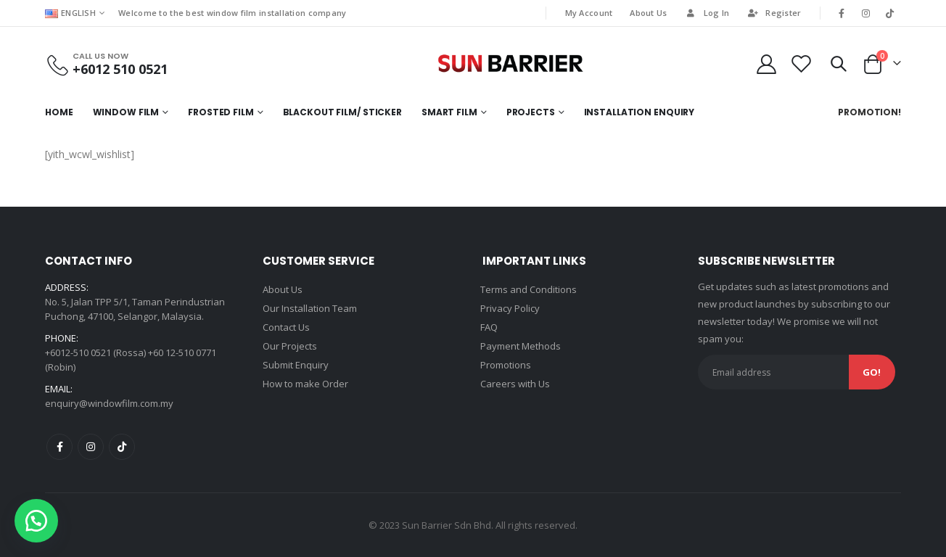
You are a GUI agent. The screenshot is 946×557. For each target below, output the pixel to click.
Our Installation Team (310, 308)
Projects (530, 112)
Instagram (91, 447)
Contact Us (286, 327)
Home (59, 112)
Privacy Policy (510, 308)
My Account (589, 12)
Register (773, 12)
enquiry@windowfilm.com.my (109, 403)
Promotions (505, 364)
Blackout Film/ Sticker (342, 112)
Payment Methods (520, 345)
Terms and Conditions (528, 289)
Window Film (126, 112)
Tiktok (122, 447)
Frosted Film (221, 112)
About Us (648, 12)
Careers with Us (515, 383)
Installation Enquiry (639, 112)
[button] (36, 520)
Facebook (59, 447)
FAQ (489, 327)
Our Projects (290, 345)
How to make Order (305, 383)
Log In (707, 12)
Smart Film (449, 112)
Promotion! (869, 112)
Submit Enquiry (296, 364)
